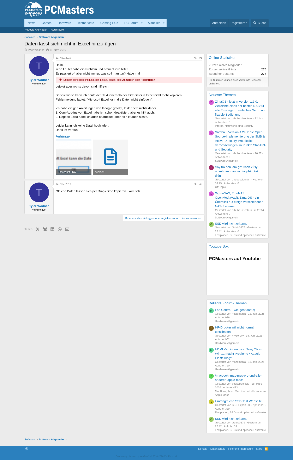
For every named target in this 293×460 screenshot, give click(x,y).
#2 (200, 184)
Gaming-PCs (109, 23)
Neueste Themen (222, 95)
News (31, 23)
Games (47, 23)
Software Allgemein (226, 160)
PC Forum (131, 23)
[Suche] (260, 23)
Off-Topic (220, 187)
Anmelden (128, 79)
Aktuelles (154, 23)
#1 (200, 57)
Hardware (64, 23)
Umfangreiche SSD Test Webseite (238, 401)
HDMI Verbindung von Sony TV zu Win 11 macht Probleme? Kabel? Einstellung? (238, 353)
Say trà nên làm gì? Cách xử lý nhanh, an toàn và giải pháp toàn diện (237, 171)
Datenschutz (217, 448)
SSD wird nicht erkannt (231, 223)
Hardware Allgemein (227, 321)
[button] (142, 23)
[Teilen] (195, 58)
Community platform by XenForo (146, 456)
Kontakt (202, 448)
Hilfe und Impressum (240, 448)
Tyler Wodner (36, 49)
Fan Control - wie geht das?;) (235, 310)
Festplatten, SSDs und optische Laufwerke (240, 235)
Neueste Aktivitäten (35, 29)
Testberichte (85, 23)
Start (259, 448)
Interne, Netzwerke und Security (234, 125)
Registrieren (58, 29)
